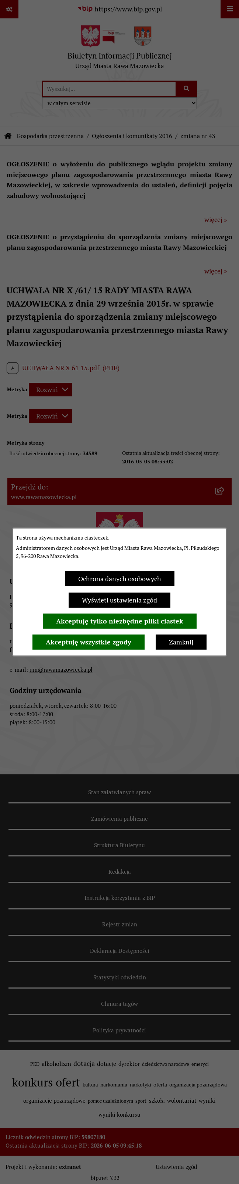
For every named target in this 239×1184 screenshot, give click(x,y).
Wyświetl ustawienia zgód (119, 600)
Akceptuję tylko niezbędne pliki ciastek (119, 621)
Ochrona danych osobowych (119, 579)
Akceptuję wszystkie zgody (88, 642)
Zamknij (181, 642)
